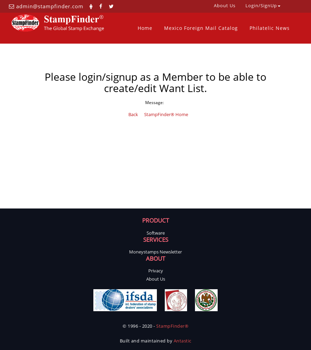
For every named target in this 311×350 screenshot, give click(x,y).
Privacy (155, 271)
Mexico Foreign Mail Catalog (201, 28)
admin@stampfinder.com (49, 6)
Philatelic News (270, 28)
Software (156, 233)
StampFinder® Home (166, 114)
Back (133, 114)
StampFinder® (172, 326)
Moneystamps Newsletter (155, 252)
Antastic (183, 341)
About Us (155, 279)
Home (145, 28)
